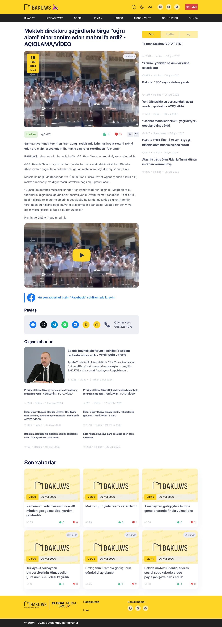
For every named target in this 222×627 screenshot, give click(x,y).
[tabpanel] (170, 107)
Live (191, 7)
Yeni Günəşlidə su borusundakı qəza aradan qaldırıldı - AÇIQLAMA (167, 104)
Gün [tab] (151, 34)
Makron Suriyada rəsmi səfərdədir (111, 506)
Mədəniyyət (142, 18)
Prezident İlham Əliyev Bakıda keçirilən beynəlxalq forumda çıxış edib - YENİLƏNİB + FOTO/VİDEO (110, 392)
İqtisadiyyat (54, 18)
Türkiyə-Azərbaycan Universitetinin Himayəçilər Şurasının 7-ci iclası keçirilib (47, 572)
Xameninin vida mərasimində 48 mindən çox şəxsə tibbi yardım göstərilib (50, 510)
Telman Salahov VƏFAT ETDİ (162, 44)
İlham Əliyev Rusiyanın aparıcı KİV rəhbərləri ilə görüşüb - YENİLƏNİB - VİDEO (108, 414)
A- (130, 134)
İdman (98, 18)
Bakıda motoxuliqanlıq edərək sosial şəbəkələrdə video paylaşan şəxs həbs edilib (51, 435)
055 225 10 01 (124, 326)
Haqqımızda (91, 602)
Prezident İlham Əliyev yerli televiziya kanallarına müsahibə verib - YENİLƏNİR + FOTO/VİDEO (51, 392)
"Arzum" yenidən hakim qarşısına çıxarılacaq (165, 65)
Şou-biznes (170, 18)
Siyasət (29, 18)
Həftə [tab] (170, 34)
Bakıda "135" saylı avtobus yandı (165, 82)
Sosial (78, 18)
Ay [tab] (188, 34)
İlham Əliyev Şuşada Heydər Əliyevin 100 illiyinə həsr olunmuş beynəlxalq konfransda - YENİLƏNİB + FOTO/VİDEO (51, 416)
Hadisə (118, 18)
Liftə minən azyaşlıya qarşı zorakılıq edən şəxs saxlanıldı (108, 435)
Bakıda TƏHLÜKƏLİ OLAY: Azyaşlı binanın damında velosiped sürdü (166, 142)
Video (83, 379)
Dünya (193, 18)
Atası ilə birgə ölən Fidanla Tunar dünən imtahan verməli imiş (169, 162)
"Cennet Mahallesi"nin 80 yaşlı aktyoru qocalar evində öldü (169, 123)
